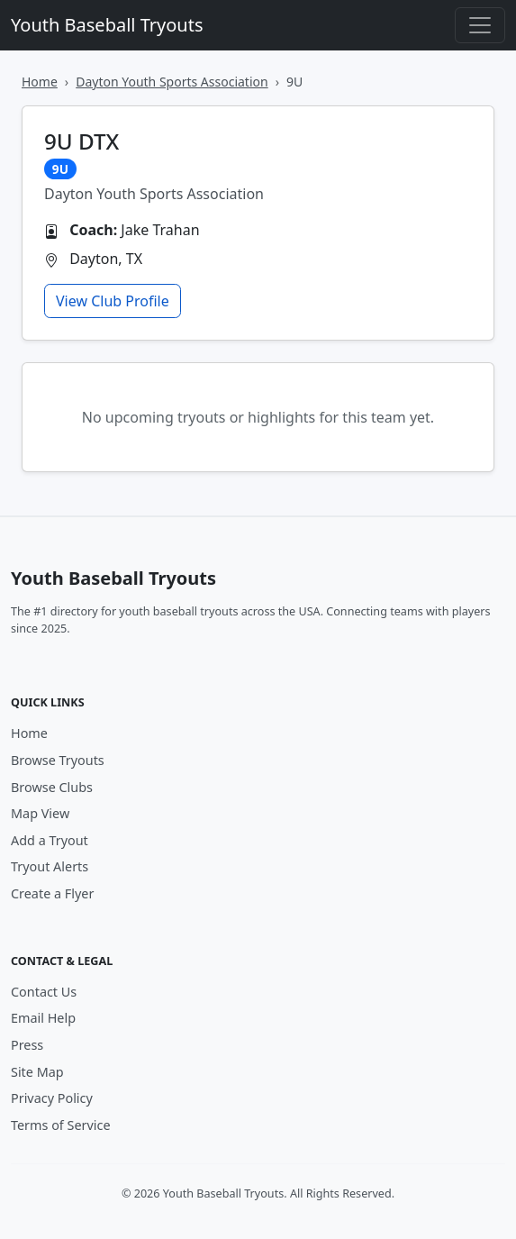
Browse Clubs (52, 787)
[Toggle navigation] (480, 25)
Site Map (37, 1071)
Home (40, 81)
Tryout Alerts (49, 866)
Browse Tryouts (57, 760)
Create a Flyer (52, 893)
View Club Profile (112, 301)
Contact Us (44, 991)
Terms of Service (61, 1125)
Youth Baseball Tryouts (107, 25)
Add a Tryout (49, 840)
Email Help (43, 1017)
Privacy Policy (52, 1098)
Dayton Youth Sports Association (171, 81)
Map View (40, 813)
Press (27, 1044)
